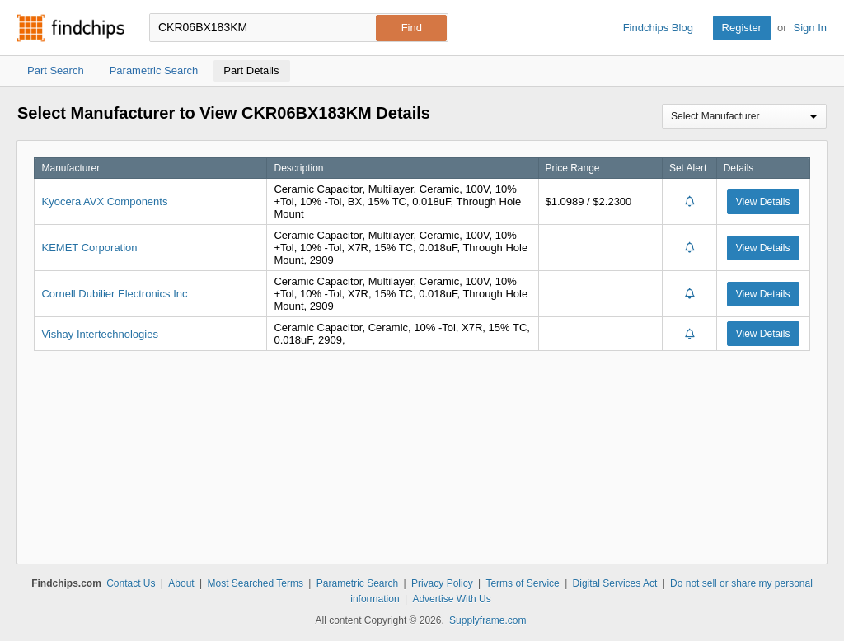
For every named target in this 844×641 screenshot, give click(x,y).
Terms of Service (522, 583)
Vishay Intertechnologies (99, 334)
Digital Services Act (615, 583)
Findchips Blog (658, 27)
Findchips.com (70, 28)
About (181, 583)
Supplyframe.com (487, 620)
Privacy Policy (442, 583)
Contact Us (130, 583)
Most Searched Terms (255, 583)
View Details (763, 202)
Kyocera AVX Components (104, 201)
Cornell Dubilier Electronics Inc (114, 294)
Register (742, 27)
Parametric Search (357, 583)
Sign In (810, 27)
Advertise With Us (451, 599)
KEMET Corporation (89, 247)
